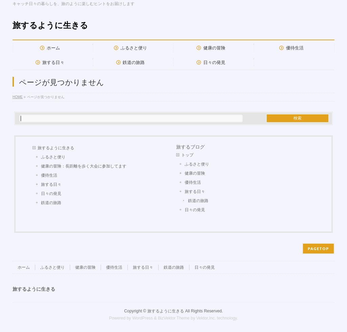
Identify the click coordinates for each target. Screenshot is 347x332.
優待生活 (49, 175)
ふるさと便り (53, 157)
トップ (187, 155)
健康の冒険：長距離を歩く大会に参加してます (83, 166)
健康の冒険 (195, 173)
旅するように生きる (50, 25)
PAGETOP (318, 248)
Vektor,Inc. (206, 318)
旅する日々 (51, 184)
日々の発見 (51, 193)
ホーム (24, 267)
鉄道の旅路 (51, 202)
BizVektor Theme (174, 318)
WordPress (142, 318)
